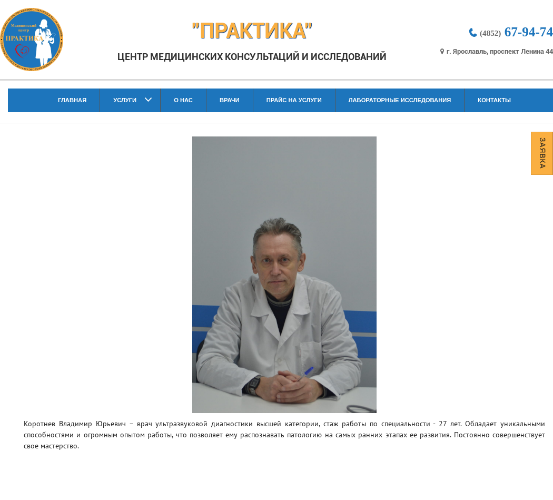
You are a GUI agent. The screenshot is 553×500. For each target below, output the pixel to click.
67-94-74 (510, 32)
